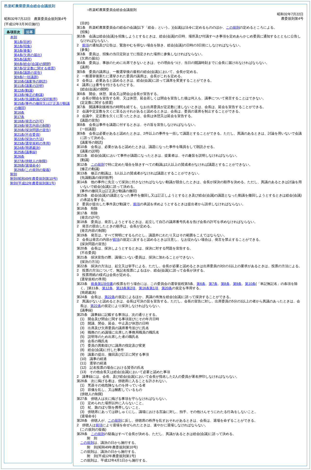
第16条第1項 (148, 288)
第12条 (107, 288)
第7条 (213, 284)
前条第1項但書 (102, 284)
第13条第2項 (125, 288)
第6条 (201, 284)
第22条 (109, 297)
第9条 (237, 284)
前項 (85, 45)
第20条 (167, 288)
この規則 (233, 27)
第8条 (225, 284)
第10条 (250, 284)
